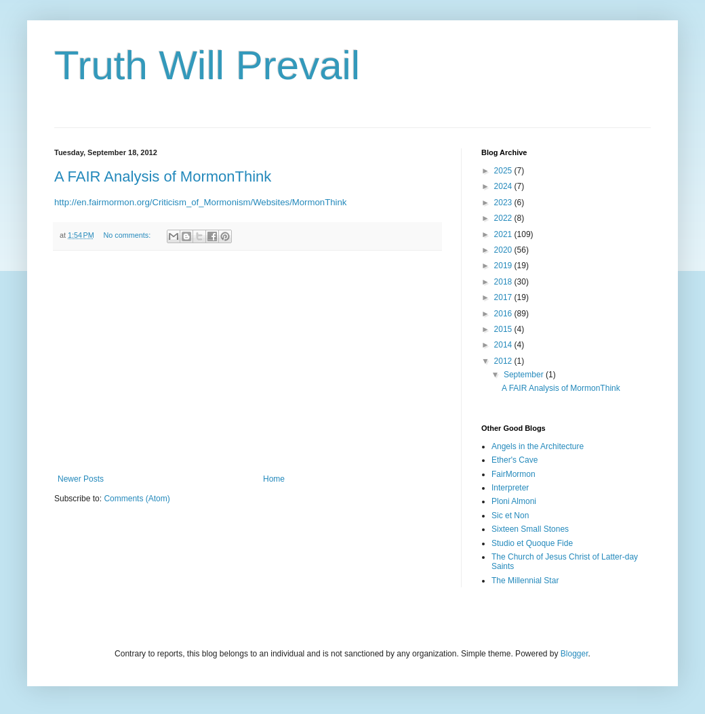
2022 (504, 218)
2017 (504, 297)
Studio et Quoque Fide (532, 543)
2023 (504, 202)
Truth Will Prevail (207, 65)
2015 (504, 329)
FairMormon (513, 474)
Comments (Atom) (136, 498)
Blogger (574, 653)
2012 (504, 361)
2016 (504, 313)
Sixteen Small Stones (530, 529)
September (525, 374)
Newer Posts (81, 479)
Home (274, 479)
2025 (504, 170)
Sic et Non (510, 515)
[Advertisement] (247, 362)
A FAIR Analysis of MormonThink (162, 176)
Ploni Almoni (513, 501)
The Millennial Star (525, 580)
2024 (504, 186)
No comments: (128, 235)
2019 (504, 265)
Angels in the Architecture (537, 446)
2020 (504, 250)
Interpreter (510, 487)
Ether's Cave (514, 460)
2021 (504, 234)
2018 (504, 282)
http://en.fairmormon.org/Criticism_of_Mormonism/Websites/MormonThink (200, 202)
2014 (504, 345)
